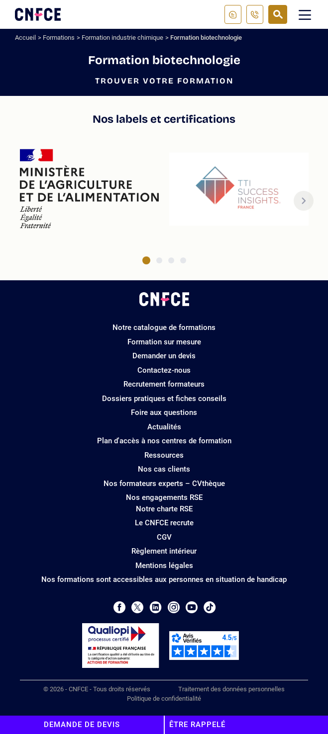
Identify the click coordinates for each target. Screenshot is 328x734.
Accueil (25, 37)
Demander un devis (164, 355)
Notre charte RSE (164, 508)
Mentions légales (164, 565)
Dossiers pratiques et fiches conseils (164, 398)
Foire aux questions (164, 412)
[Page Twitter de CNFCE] (137, 607)
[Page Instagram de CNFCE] (174, 607)
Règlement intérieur (164, 551)
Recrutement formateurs (164, 384)
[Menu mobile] (305, 14)
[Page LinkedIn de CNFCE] (155, 607)
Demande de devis (82, 724)
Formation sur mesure (164, 341)
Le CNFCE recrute (164, 522)
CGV (164, 537)
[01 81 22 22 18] (254, 14)
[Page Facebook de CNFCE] (119, 607)
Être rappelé (197, 724)
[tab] (146, 260)
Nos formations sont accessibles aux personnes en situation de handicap (164, 579)
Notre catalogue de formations (164, 327)
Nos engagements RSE (164, 497)
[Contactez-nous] (232, 14)
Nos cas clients (164, 469)
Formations (59, 37)
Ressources (164, 455)
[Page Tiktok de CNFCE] (210, 607)
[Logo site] (38, 14)
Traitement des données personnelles (231, 689)
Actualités (164, 426)
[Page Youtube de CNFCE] (192, 607)
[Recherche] (277, 14)
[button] (304, 200)
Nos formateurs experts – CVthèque (164, 483)
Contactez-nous (164, 370)
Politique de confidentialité (164, 698)
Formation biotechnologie (206, 37)
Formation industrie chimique (122, 37)
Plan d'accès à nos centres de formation (164, 440)
